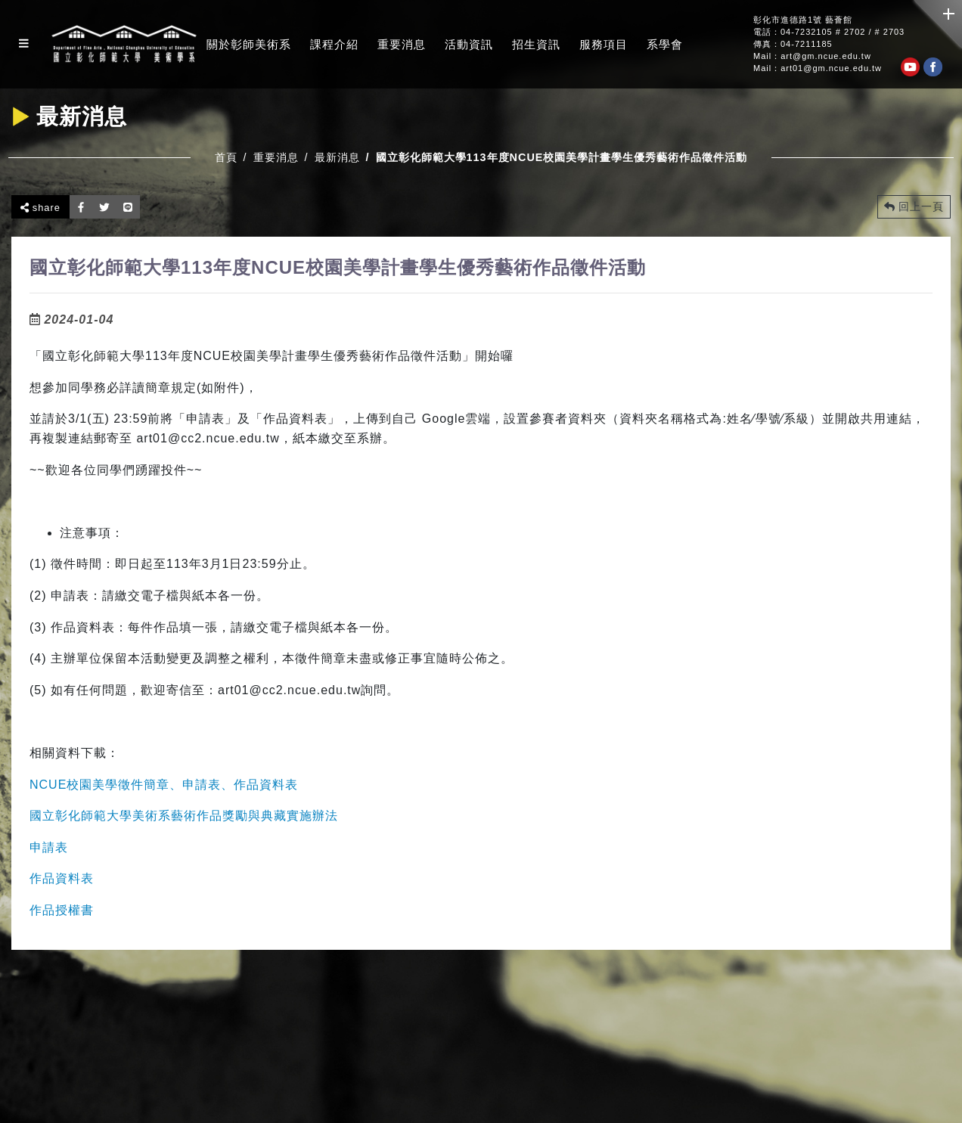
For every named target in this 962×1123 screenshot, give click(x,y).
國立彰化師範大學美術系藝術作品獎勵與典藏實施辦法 (183, 815)
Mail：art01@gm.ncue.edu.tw (817, 68)
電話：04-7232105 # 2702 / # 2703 (829, 32)
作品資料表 (61, 878)
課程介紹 (334, 44)
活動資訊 (469, 44)
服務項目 (603, 44)
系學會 (665, 44)
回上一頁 (914, 206)
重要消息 (401, 44)
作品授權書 (61, 910)
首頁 (226, 157)
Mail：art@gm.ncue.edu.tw (812, 56)
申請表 (48, 847)
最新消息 (337, 157)
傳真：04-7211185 (793, 44)
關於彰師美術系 (248, 44)
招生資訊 (536, 44)
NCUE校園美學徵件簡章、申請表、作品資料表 (163, 784)
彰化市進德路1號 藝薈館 (802, 20)
